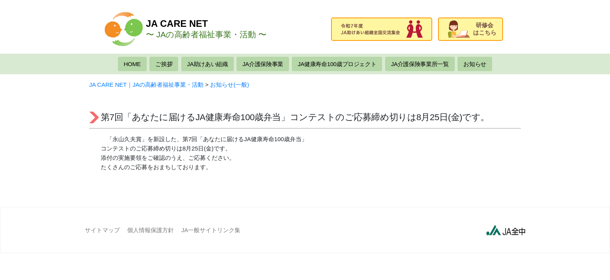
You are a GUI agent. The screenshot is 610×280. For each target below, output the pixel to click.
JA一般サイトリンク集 (211, 230)
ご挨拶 (163, 64)
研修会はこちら (472, 29)
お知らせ (474, 64)
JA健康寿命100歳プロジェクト (337, 64)
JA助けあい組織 (207, 64)
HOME (132, 64)
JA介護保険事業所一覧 (420, 64)
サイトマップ (102, 230)
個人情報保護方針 (150, 230)
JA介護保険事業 (262, 64)
